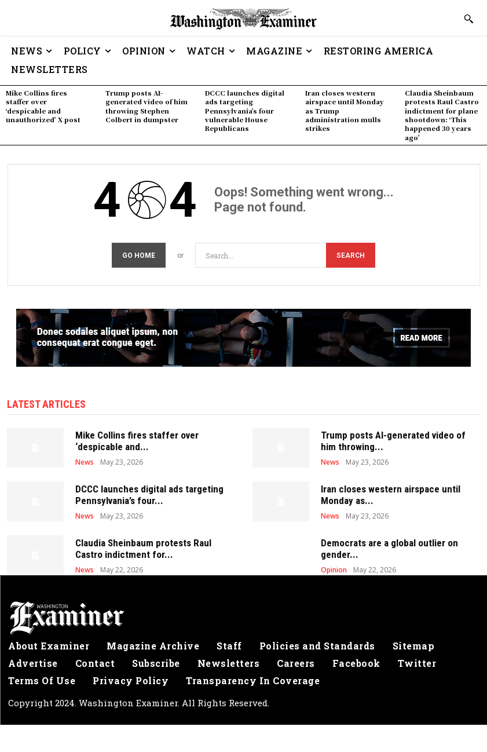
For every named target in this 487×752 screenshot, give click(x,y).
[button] (468, 18)
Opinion (334, 568)
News (84, 460)
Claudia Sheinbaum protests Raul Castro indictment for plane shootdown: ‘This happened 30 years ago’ (442, 115)
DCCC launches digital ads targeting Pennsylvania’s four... (149, 493)
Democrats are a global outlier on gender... (389, 546)
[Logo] (243, 616)
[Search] (350, 253)
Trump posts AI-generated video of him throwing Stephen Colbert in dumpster (146, 106)
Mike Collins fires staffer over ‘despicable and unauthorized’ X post (43, 106)
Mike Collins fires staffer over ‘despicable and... (137, 439)
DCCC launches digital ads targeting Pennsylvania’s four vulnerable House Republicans (244, 110)
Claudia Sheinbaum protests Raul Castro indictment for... (143, 546)
